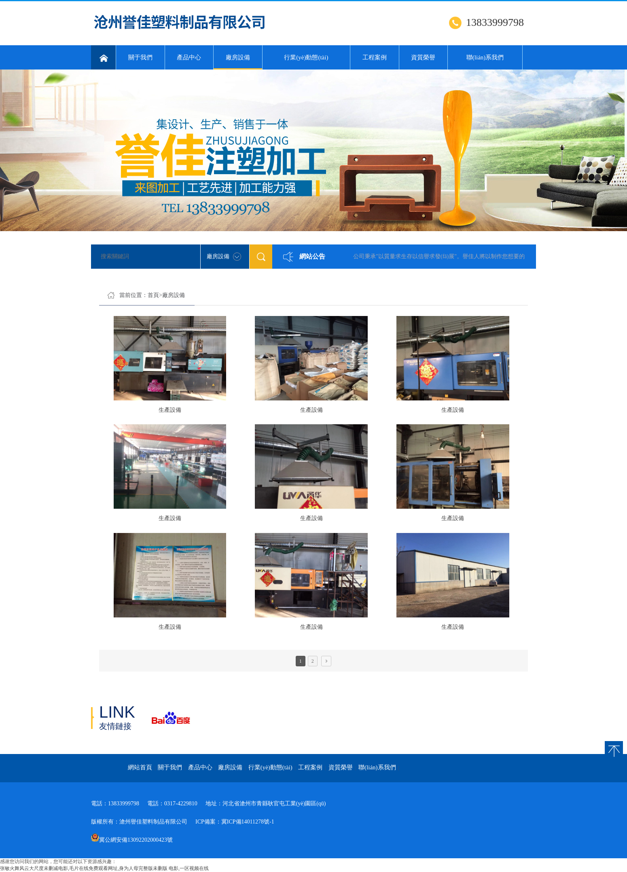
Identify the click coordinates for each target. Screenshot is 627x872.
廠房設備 (238, 62)
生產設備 (170, 410)
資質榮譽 (423, 57)
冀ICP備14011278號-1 (247, 822)
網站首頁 (140, 767)
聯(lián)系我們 (485, 57)
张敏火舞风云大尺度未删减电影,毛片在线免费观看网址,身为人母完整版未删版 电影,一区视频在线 (104, 868)
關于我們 (140, 57)
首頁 (153, 295)
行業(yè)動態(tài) (306, 57)
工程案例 (374, 57)
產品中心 (189, 57)
